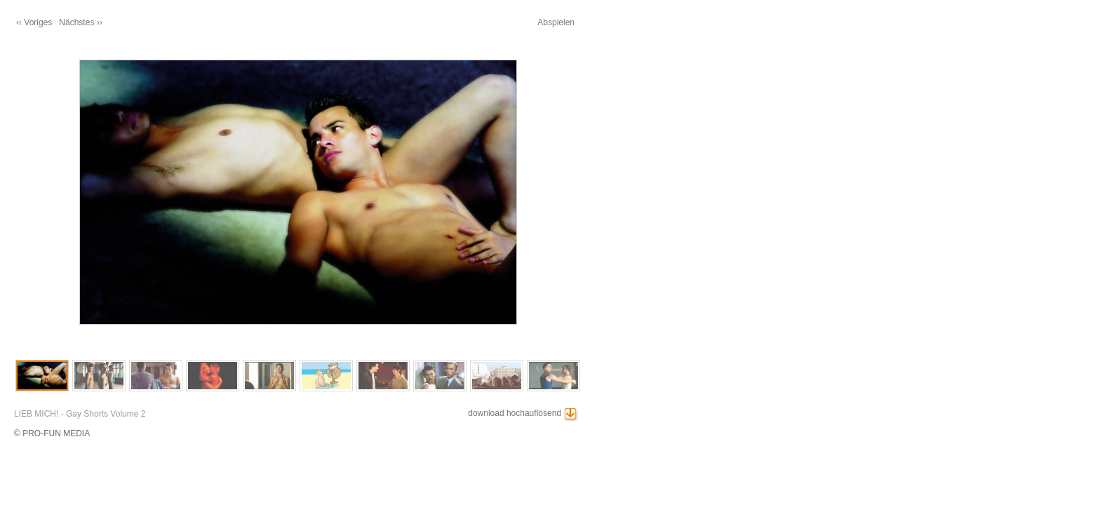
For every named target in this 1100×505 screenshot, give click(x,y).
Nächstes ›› (80, 22)
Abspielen (556, 22)
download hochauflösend (514, 413)
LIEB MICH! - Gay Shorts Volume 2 (79, 414)
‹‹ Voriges (34, 22)
